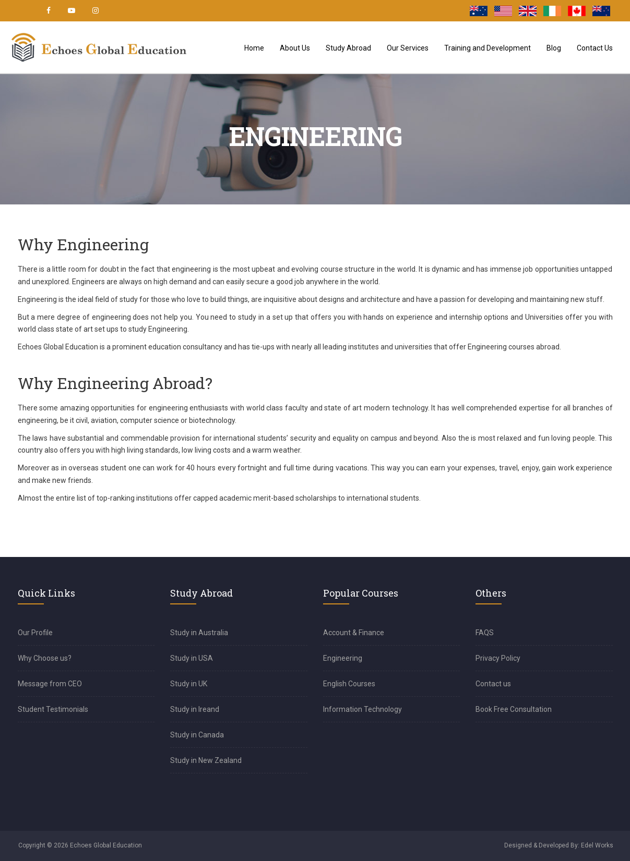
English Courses (349, 684)
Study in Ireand (194, 709)
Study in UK (188, 684)
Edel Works (597, 845)
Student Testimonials (53, 709)
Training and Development (487, 48)
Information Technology (362, 709)
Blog (553, 48)
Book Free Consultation (514, 709)
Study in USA (191, 658)
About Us (295, 48)
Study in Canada (197, 735)
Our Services (408, 48)
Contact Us (595, 48)
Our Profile (35, 632)
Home (254, 48)
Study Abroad (348, 48)
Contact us (493, 684)
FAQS (485, 632)
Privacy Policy (498, 658)
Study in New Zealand (206, 760)
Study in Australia (199, 632)
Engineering (342, 658)
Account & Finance (353, 632)
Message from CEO (50, 684)
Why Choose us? (45, 658)
